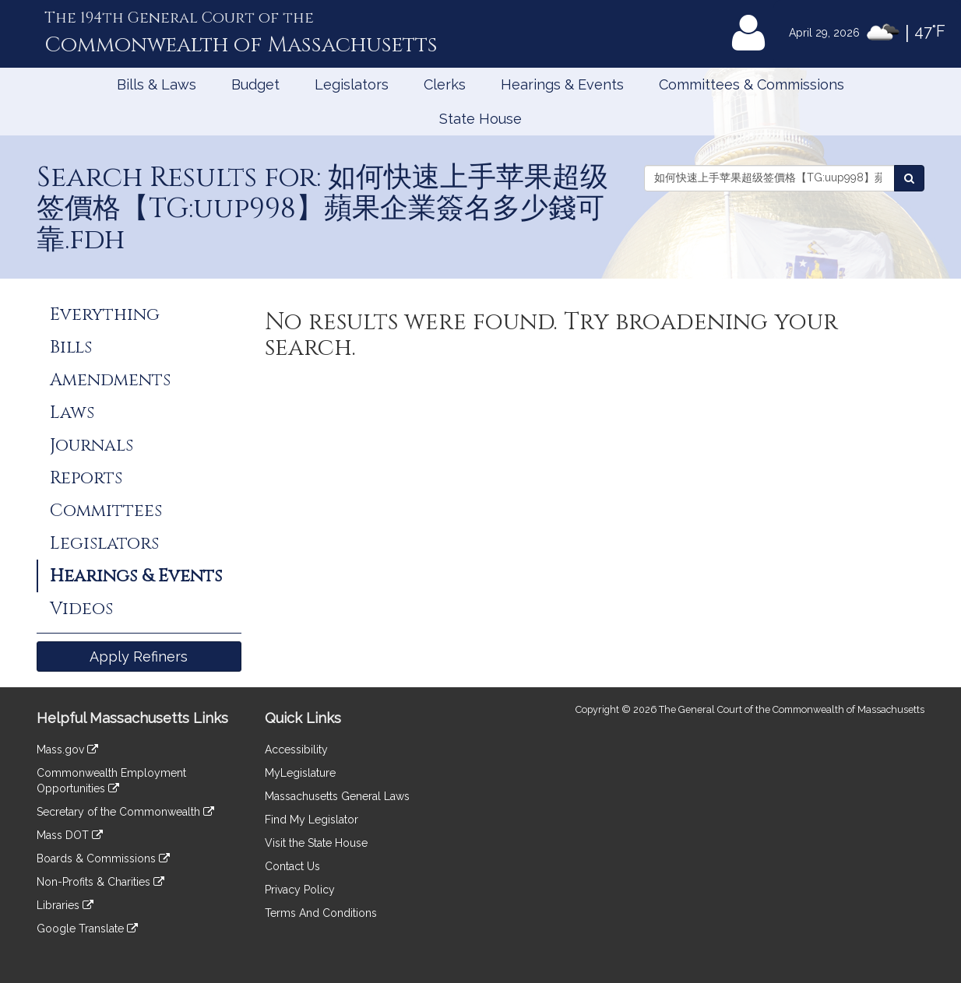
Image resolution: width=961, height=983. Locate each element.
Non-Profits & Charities (100, 882)
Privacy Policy (300, 889)
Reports (86, 478)
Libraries (65, 905)
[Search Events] (909, 178)
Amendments (110, 379)
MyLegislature (300, 773)
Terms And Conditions (321, 913)
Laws (72, 412)
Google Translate (87, 928)
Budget (255, 84)
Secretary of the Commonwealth (125, 812)
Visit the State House (316, 843)
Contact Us (292, 866)
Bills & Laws (156, 84)
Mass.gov (67, 749)
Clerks (445, 84)
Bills (71, 347)
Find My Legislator (311, 819)
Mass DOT (70, 835)
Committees (106, 510)
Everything (105, 314)
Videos (81, 608)
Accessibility (296, 749)
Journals (91, 445)
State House (480, 119)
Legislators (352, 84)
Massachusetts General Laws (337, 796)
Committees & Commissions (751, 84)
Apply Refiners (139, 656)
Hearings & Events (562, 84)
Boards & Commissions (103, 858)
